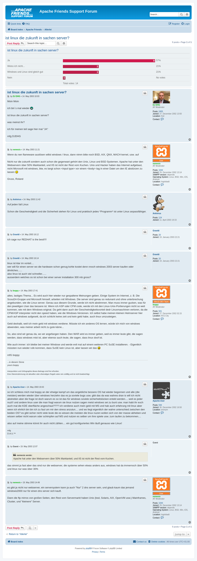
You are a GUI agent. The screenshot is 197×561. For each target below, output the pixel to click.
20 (160, 235)
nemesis (156, 164)
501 (160, 311)
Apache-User (159, 401)
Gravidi (156, 231)
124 (160, 218)
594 (160, 405)
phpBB (88, 548)
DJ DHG (156, 105)
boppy (156, 305)
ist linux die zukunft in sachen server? (37, 38)
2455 (161, 111)
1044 (161, 170)
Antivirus (157, 213)
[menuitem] (26, 23)
